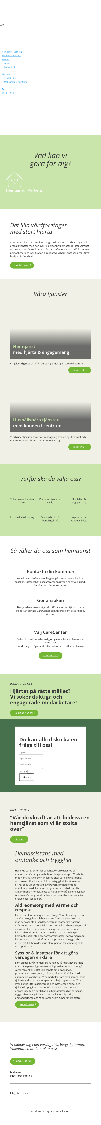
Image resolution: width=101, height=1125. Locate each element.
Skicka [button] (26, 777)
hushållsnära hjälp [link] (72, 962)
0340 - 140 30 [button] (23, 1061)
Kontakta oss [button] (22, 265)
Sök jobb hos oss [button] (24, 712)
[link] (22, 21)
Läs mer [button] (77, 370)
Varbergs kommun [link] (69, 1044)
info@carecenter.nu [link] (21, 1075)
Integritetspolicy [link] (19, 1093)
